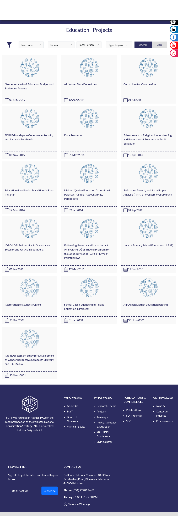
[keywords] (119, 45)
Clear (159, 44)
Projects (102, 411)
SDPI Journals (134, 415)
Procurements (164, 421)
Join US (160, 405)
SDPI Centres (104, 441)
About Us (72, 405)
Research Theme (106, 405)
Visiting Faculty (76, 426)
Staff (70, 411)
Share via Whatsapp (79, 503)
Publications (133, 410)
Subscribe (50, 490)
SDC (129, 421)
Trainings (102, 416)
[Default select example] (31, 45)
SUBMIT (143, 44)
